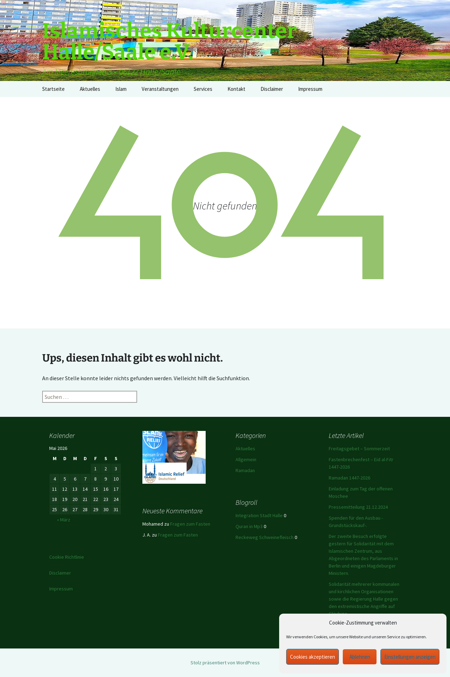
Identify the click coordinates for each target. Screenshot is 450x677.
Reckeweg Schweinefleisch (265, 537)
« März (63, 519)
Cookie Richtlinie (66, 557)
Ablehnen (359, 656)
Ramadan (245, 470)
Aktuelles (90, 89)
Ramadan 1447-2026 (349, 478)
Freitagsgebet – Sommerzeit (359, 448)
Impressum (310, 89)
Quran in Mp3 (249, 526)
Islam (121, 89)
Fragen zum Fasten (190, 524)
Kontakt (236, 89)
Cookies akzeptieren (312, 656)
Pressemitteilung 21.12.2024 (358, 507)
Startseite (53, 89)
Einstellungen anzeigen (410, 656)
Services (203, 89)
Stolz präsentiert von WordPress (225, 662)
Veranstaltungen (160, 89)
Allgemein (246, 459)
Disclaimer (272, 89)
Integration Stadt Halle (259, 515)
